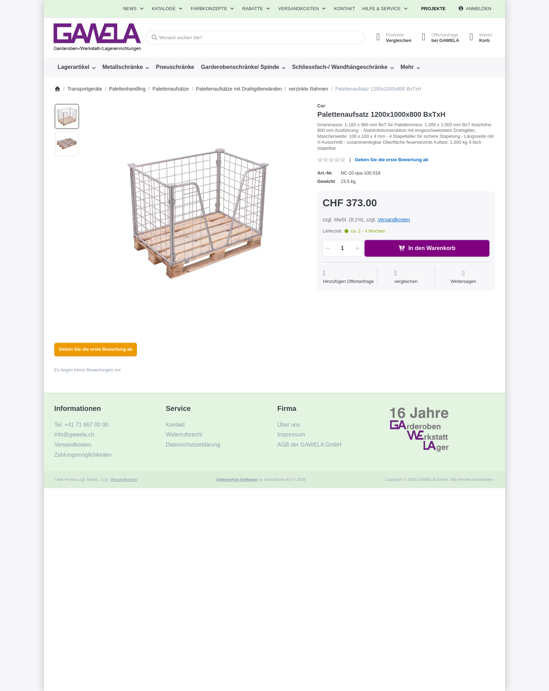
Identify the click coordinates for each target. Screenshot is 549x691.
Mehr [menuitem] (407, 67)
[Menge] (342, 248)
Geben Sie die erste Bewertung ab (391, 159)
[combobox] (254, 37)
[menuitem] (76, 67)
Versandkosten (393, 219)
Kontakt (344, 8)
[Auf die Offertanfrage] (348, 277)
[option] (67, 116)
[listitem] (196, 214)
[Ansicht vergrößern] (196, 214)
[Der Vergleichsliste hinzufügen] (406, 277)
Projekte (433, 8)
